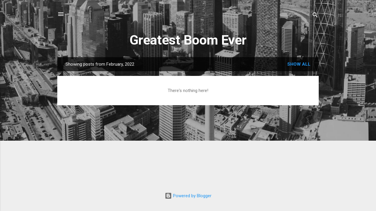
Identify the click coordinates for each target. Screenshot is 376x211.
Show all (298, 64)
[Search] (315, 16)
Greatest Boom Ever (188, 40)
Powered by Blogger (188, 195)
